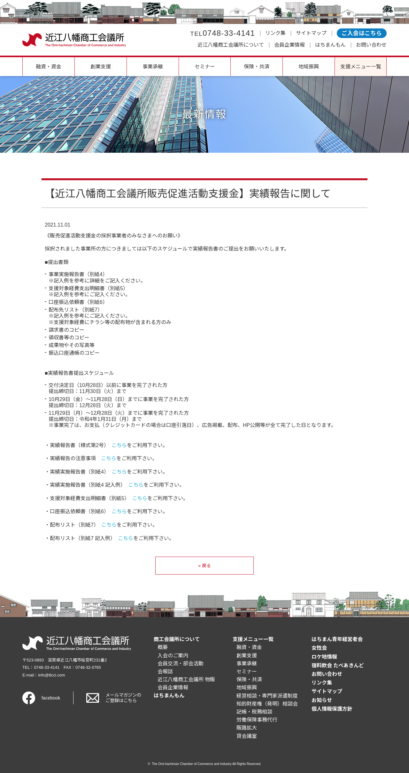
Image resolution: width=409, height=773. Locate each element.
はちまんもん (330, 45)
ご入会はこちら (362, 33)
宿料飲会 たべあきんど (338, 665)
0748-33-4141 (222, 33)
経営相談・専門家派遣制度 (267, 696)
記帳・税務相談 (254, 712)
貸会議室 (246, 736)
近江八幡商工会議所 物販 (186, 679)
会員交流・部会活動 (181, 663)
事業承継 (153, 66)
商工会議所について (177, 639)
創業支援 (100, 66)
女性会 (319, 648)
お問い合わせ (371, 45)
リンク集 (275, 33)
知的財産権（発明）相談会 (267, 704)
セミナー (205, 66)
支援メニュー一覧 (360, 66)
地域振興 (308, 66)
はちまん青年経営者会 (337, 639)
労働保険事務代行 (256, 720)
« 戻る (204, 565)
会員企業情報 (289, 45)
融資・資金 (48, 66)
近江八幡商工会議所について (230, 45)
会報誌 (165, 671)
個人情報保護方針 (332, 709)
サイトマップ (311, 33)
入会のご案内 (173, 655)
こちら (119, 445)
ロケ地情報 (324, 657)
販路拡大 (246, 727)
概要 (163, 647)
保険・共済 (256, 66)
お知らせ (322, 700)
